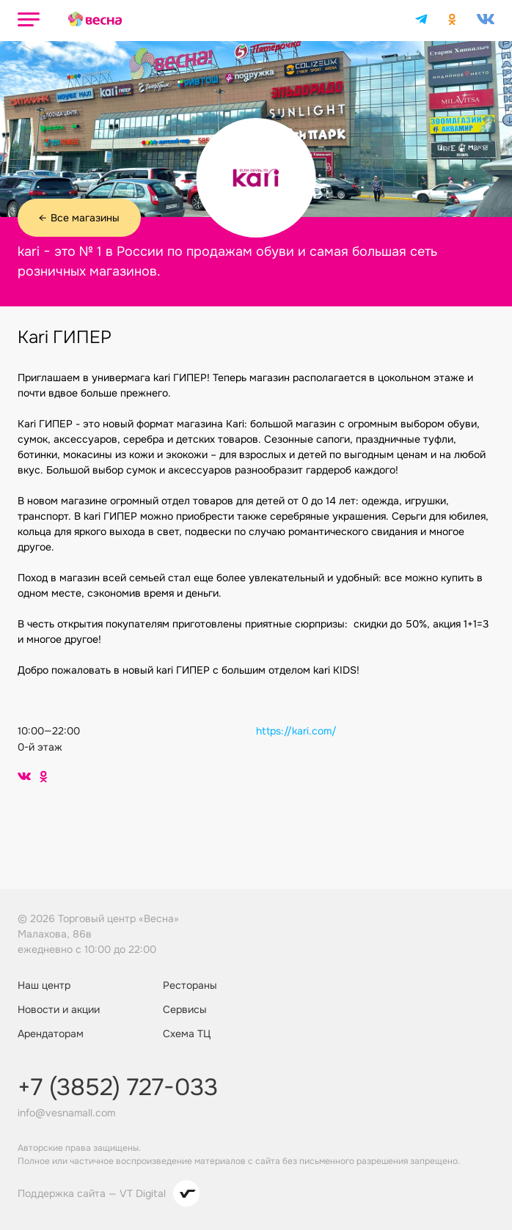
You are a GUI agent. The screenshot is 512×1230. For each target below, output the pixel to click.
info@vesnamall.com (66, 1112)
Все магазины (79, 217)
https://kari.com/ (296, 730)
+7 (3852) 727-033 (118, 1088)
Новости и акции (59, 1009)
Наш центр (44, 985)
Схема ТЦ (187, 1033)
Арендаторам (51, 1033)
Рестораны (190, 985)
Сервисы (185, 1009)
